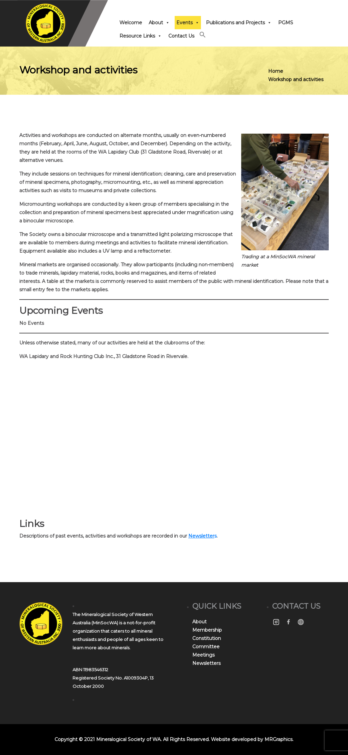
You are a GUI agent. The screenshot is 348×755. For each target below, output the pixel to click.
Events (187, 23)
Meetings (203, 655)
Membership (207, 630)
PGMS (285, 23)
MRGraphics (278, 739)
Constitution (206, 638)
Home (275, 71)
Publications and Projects (238, 23)
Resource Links (140, 36)
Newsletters (206, 663)
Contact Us (181, 36)
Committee (206, 647)
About (159, 23)
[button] (202, 36)
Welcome (130, 23)
